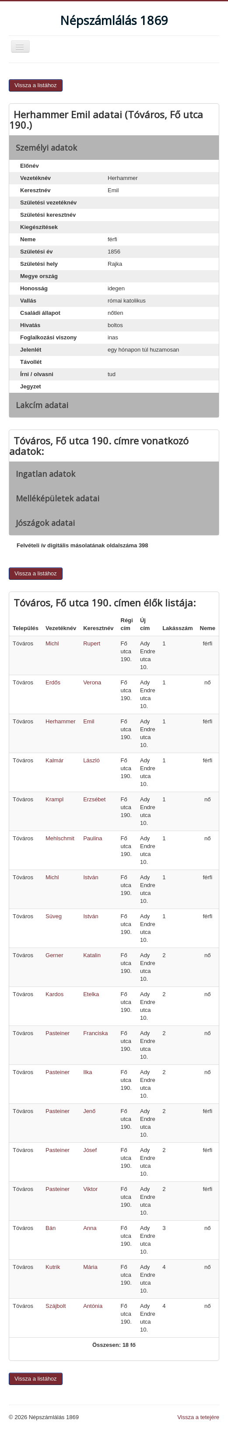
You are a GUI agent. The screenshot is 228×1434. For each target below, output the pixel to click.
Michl (52, 643)
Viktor (90, 1189)
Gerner (54, 955)
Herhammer (61, 721)
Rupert (91, 643)
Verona (92, 682)
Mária (90, 1267)
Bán (51, 1228)
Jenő (89, 1111)
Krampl (54, 799)
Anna (89, 1228)
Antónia (92, 1306)
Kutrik (53, 1267)
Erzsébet (94, 799)
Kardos (54, 994)
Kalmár (54, 760)
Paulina (92, 838)
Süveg (54, 916)
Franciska (95, 1033)
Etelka (91, 994)
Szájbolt (56, 1306)
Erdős (53, 682)
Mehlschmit (60, 838)
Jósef (90, 1150)
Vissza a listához (35, 85)
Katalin (92, 955)
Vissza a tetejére (198, 1417)
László (91, 760)
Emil (88, 721)
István (90, 877)
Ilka (87, 1072)
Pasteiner (58, 1033)
